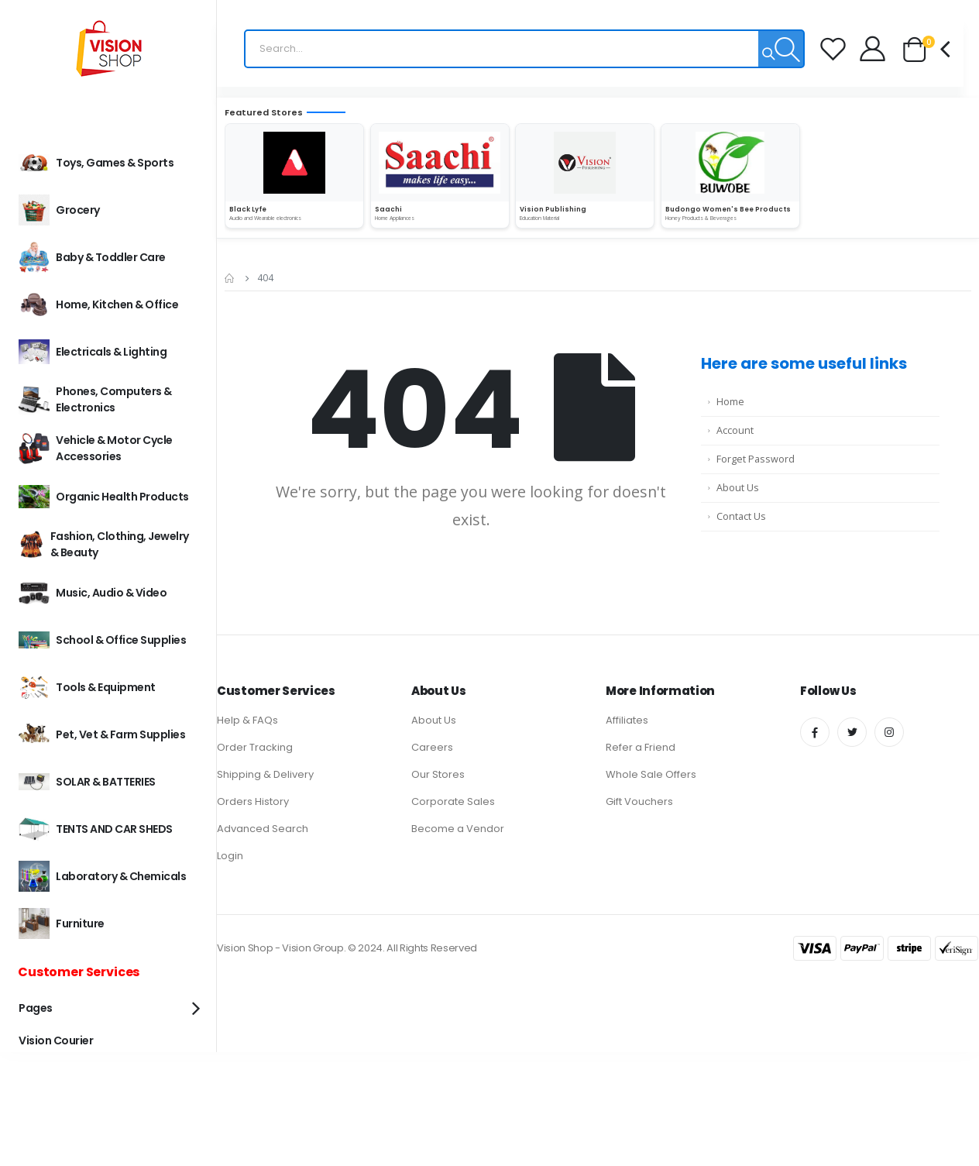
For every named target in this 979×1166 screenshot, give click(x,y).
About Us (737, 487)
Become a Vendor (457, 828)
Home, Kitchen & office (98, 304)
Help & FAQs (247, 720)
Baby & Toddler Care (92, 257)
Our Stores (438, 774)
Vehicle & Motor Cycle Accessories (96, 448)
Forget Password (755, 459)
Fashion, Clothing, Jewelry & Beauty (104, 544)
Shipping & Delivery (265, 774)
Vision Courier (56, 1040)
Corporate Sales (453, 801)
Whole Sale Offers (651, 774)
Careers (432, 747)
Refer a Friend (640, 747)
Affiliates (627, 720)
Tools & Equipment (87, 687)
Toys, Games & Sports (96, 162)
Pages (36, 1008)
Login (230, 855)
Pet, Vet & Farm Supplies (102, 734)
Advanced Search (262, 828)
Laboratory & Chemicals (102, 876)
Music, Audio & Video (93, 592)
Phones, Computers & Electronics (95, 399)
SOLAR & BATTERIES (87, 781)
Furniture (62, 923)
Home (730, 401)
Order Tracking (255, 747)
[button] (926, 50)
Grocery (59, 209)
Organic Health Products (104, 496)
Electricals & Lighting (93, 351)
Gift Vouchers (639, 801)
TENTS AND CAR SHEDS (96, 828)
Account (735, 430)
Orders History (253, 801)
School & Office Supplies (102, 639)
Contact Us (741, 516)
